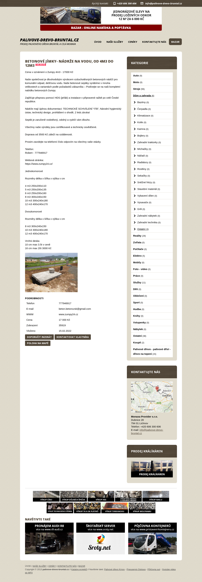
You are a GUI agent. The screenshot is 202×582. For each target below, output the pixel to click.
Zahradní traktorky (149, 142)
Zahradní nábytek (148, 215)
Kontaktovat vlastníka (73, 337)
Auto (137, 75)
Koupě (138, 342)
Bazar (175, 41)
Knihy (138, 315)
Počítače (140, 249)
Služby (139, 282)
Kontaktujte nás (154, 41)
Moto (137, 82)
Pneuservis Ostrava (136, 569)
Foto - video (142, 269)
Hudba (138, 309)
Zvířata (139, 242)
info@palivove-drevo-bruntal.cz (163, 3)
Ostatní (143, 229)
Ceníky (132, 41)
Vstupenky (141, 322)
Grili (141, 209)
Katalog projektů (79, 569)
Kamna (143, 128)
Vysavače (144, 202)
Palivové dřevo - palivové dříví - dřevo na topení (152, 351)
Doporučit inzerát (39, 337)
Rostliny (143, 169)
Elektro (139, 255)
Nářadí (142, 155)
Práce (138, 275)
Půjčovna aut (154, 569)
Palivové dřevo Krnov (114, 569)
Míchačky (144, 149)
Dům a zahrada (143, 95)
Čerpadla (144, 108)
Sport (138, 302)
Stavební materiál (148, 189)
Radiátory (144, 162)
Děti (137, 289)
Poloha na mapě (37, 343)
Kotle (141, 122)
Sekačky (143, 175)
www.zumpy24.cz (68, 314)
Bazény (143, 102)
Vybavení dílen (147, 195)
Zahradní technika (149, 222)
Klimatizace (145, 115)
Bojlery (142, 135)
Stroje (139, 88)
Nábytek (139, 329)
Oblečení (140, 295)
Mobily (138, 262)
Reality (139, 235)
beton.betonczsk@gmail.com (75, 308)
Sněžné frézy (146, 182)
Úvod (98, 41)
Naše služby (115, 41)
